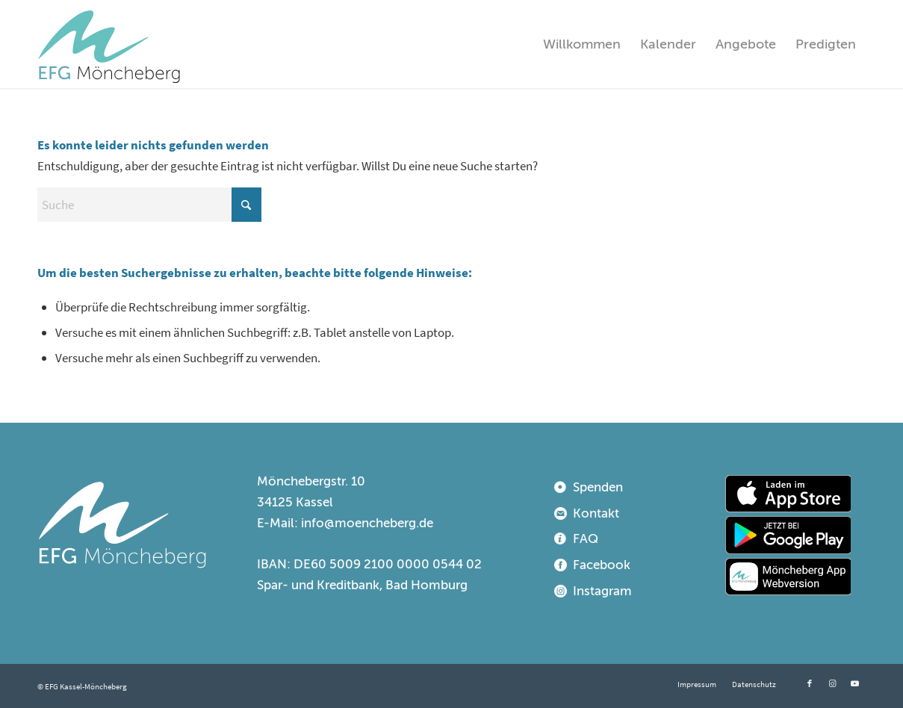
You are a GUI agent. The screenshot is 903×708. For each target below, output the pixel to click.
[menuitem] (581, 44)
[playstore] (788, 534)
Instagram (602, 591)
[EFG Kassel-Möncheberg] (109, 44)
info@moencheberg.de (367, 523)
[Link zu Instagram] (832, 683)
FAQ (585, 539)
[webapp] (788, 576)
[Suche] (149, 204)
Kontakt (596, 513)
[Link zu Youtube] (854, 683)
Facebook (601, 565)
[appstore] (788, 493)
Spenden (598, 487)
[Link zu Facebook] (809, 683)
